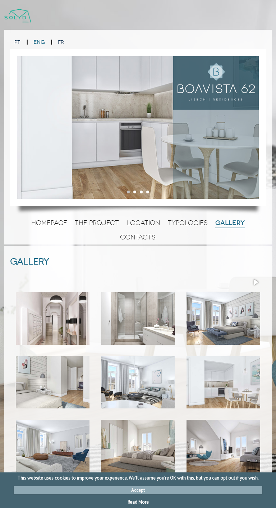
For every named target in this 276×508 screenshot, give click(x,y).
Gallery (230, 223)
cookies (62, 478)
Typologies (188, 223)
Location (143, 223)
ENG (39, 42)
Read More (138, 502)
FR (61, 42)
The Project (97, 223)
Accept (138, 490)
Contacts (138, 237)
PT (17, 42)
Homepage (49, 223)
